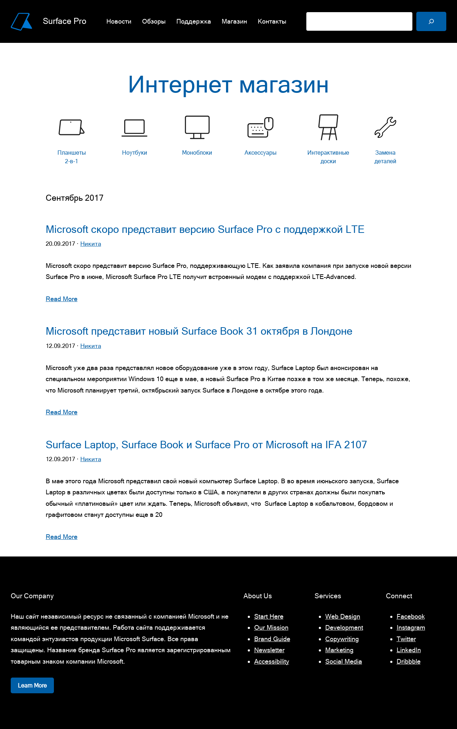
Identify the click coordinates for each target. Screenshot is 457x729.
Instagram (411, 627)
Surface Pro (64, 21)
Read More (61, 299)
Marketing (339, 650)
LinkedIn (409, 650)
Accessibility (271, 661)
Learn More (32, 685)
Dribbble (409, 661)
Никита (90, 243)
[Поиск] (431, 21)
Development (344, 627)
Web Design (342, 616)
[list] (228, 141)
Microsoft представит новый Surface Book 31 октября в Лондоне (199, 331)
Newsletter (269, 650)
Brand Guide (272, 639)
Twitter (406, 639)
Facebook (411, 616)
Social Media (343, 661)
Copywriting (342, 639)
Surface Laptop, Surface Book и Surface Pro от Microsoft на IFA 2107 (206, 444)
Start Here (268, 616)
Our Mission (271, 627)
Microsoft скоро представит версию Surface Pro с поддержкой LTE (205, 229)
